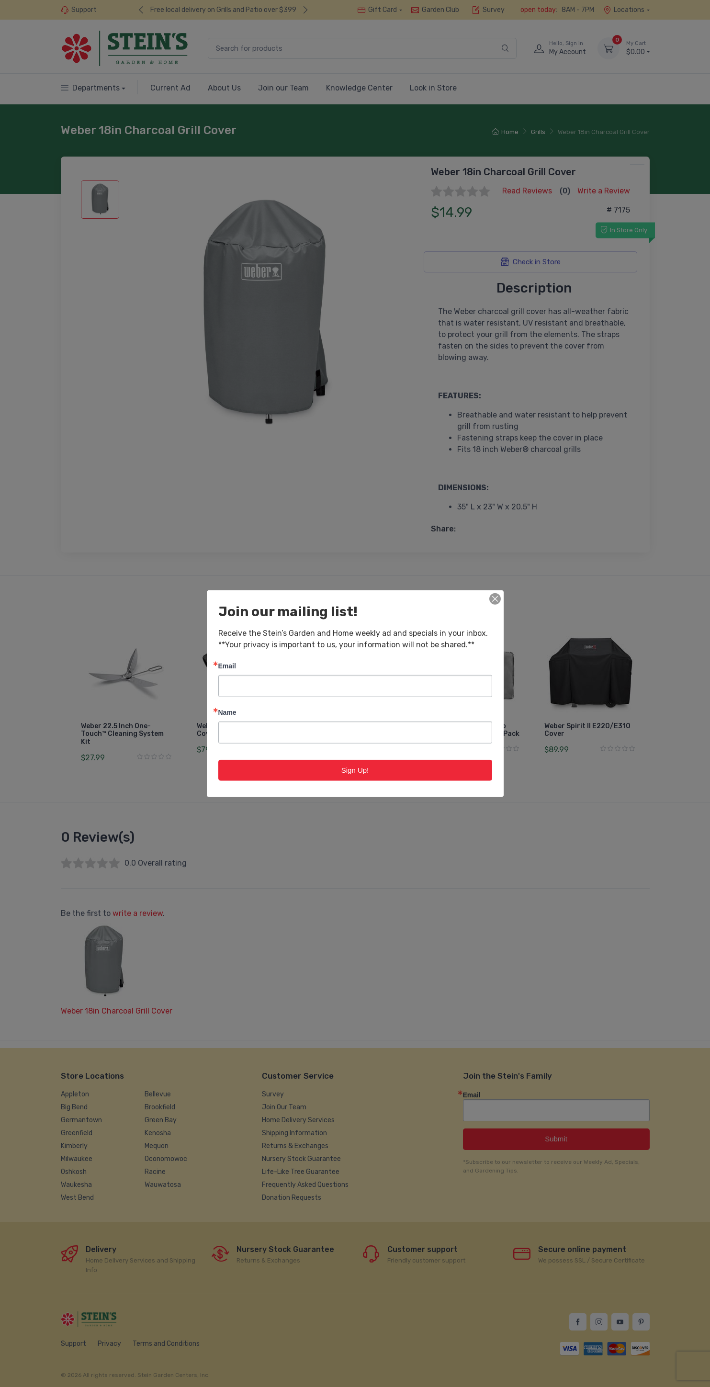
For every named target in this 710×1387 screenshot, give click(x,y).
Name (227, 711)
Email (227, 665)
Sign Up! (355, 770)
